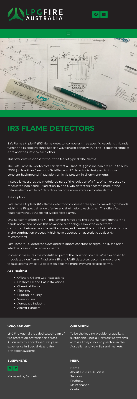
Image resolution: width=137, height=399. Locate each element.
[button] (69, 34)
